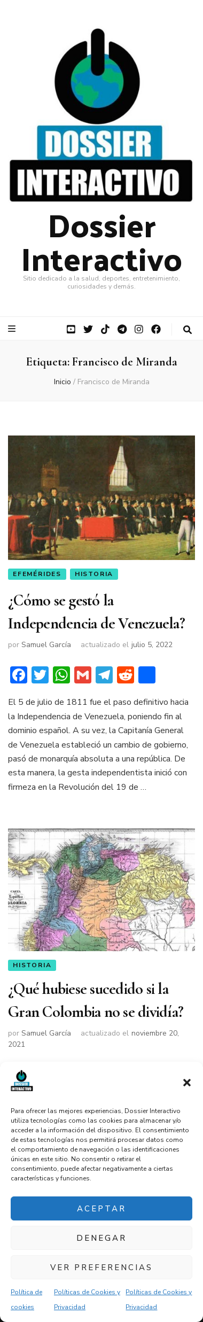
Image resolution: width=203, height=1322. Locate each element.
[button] (187, 1082)
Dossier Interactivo (101, 240)
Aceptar (101, 1208)
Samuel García (46, 645)
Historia (94, 574)
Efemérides (37, 574)
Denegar (101, 1238)
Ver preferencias (101, 1267)
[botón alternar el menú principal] (13, 328)
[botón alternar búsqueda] (187, 330)
